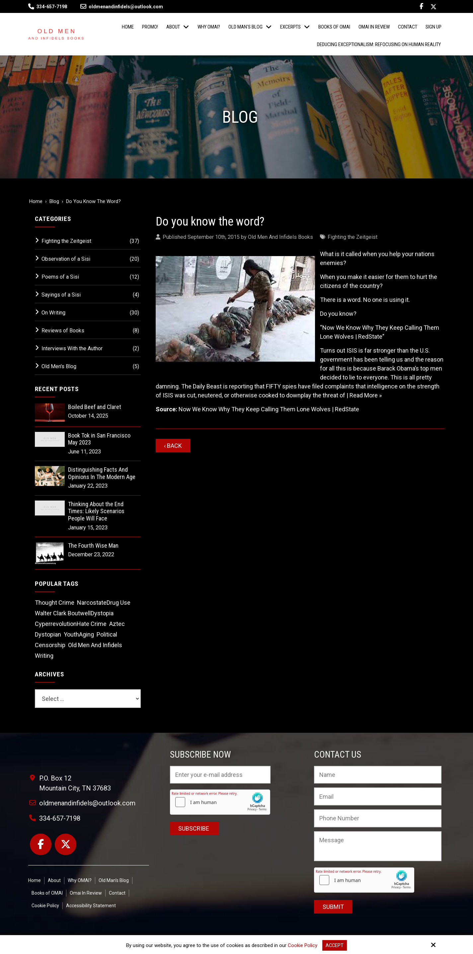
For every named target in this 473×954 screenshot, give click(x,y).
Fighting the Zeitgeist (352, 237)
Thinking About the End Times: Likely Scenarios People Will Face (96, 511)
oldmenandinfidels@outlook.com (121, 6)
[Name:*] (377, 775)
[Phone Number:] (377, 818)
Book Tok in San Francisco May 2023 (99, 439)
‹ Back (173, 445)
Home (35, 201)
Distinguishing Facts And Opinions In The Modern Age (101, 473)
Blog (54, 201)
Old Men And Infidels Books (280, 237)
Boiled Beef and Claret (94, 406)
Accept (334, 945)
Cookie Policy (302, 945)
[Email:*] (377, 796)
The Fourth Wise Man (93, 545)
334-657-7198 (52, 6)
